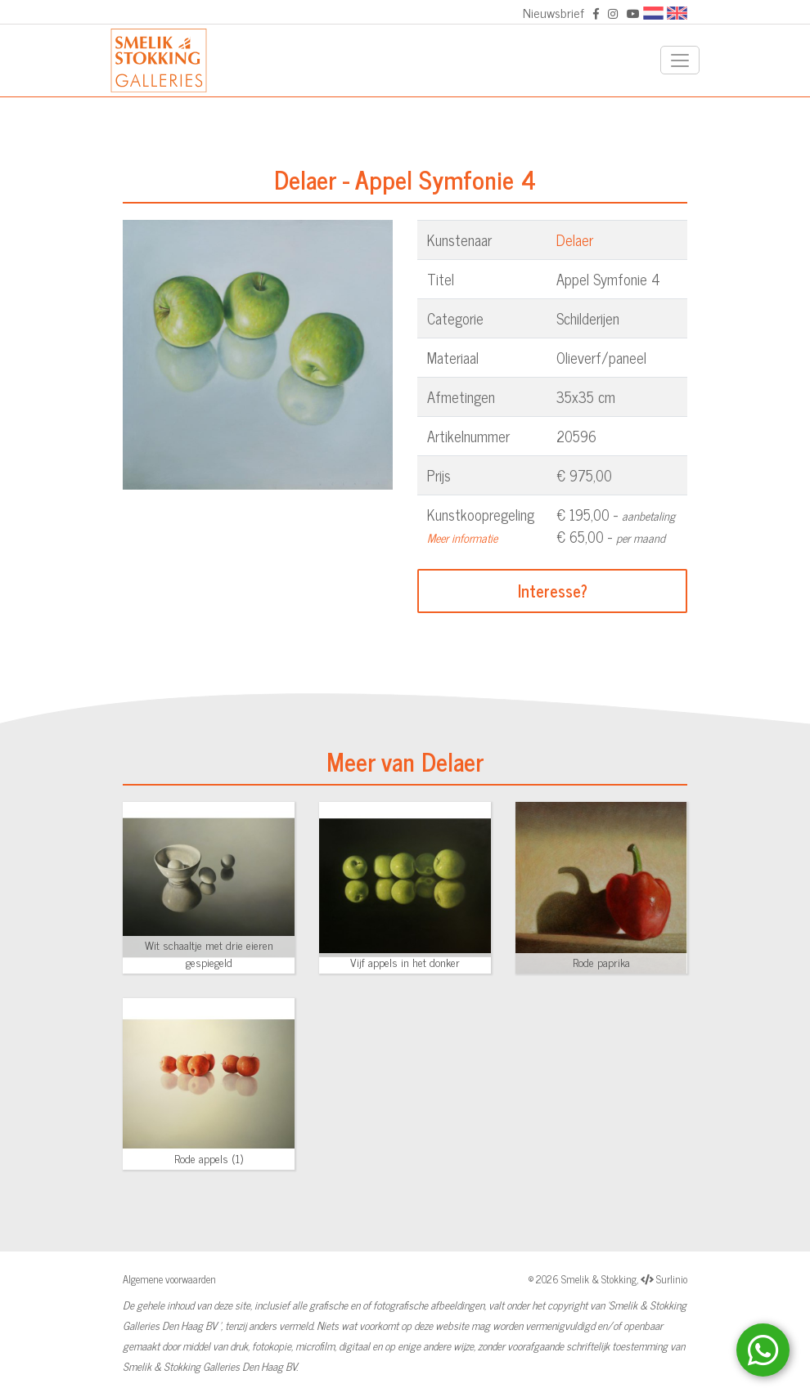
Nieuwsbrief (553, 12)
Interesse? (552, 590)
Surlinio (671, 1278)
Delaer (574, 239)
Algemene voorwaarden (169, 1278)
